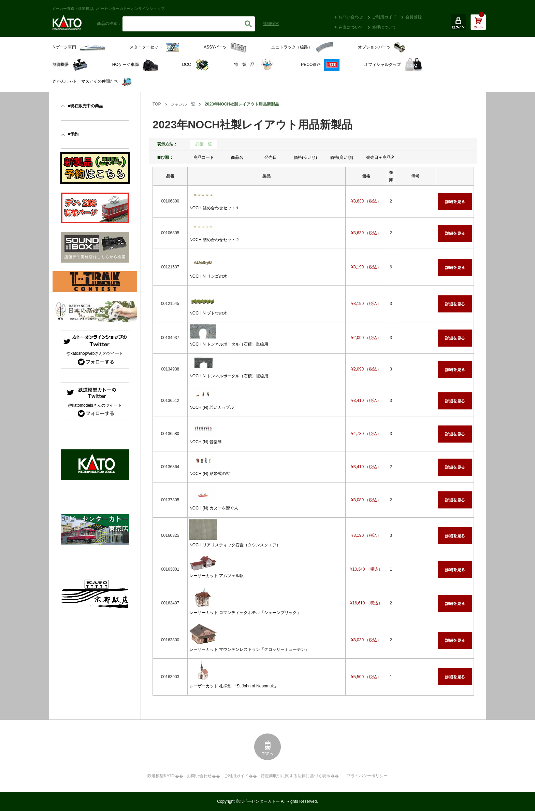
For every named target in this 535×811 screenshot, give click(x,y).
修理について (384, 27)
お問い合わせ (350, 17)
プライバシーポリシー (367, 775)
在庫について (350, 27)
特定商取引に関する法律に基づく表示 (295, 775)
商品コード (203, 157)
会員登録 (413, 17)
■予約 (73, 134)
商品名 (237, 157)
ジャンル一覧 (183, 104)
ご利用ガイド (384, 17)
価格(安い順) (305, 157)
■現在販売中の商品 (85, 105)
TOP (157, 104)
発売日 (270, 157)
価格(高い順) (341, 157)
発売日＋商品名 (380, 157)
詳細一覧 (204, 144)
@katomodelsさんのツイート (95, 405)
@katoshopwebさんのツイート (95, 353)
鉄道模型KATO (161, 775)
